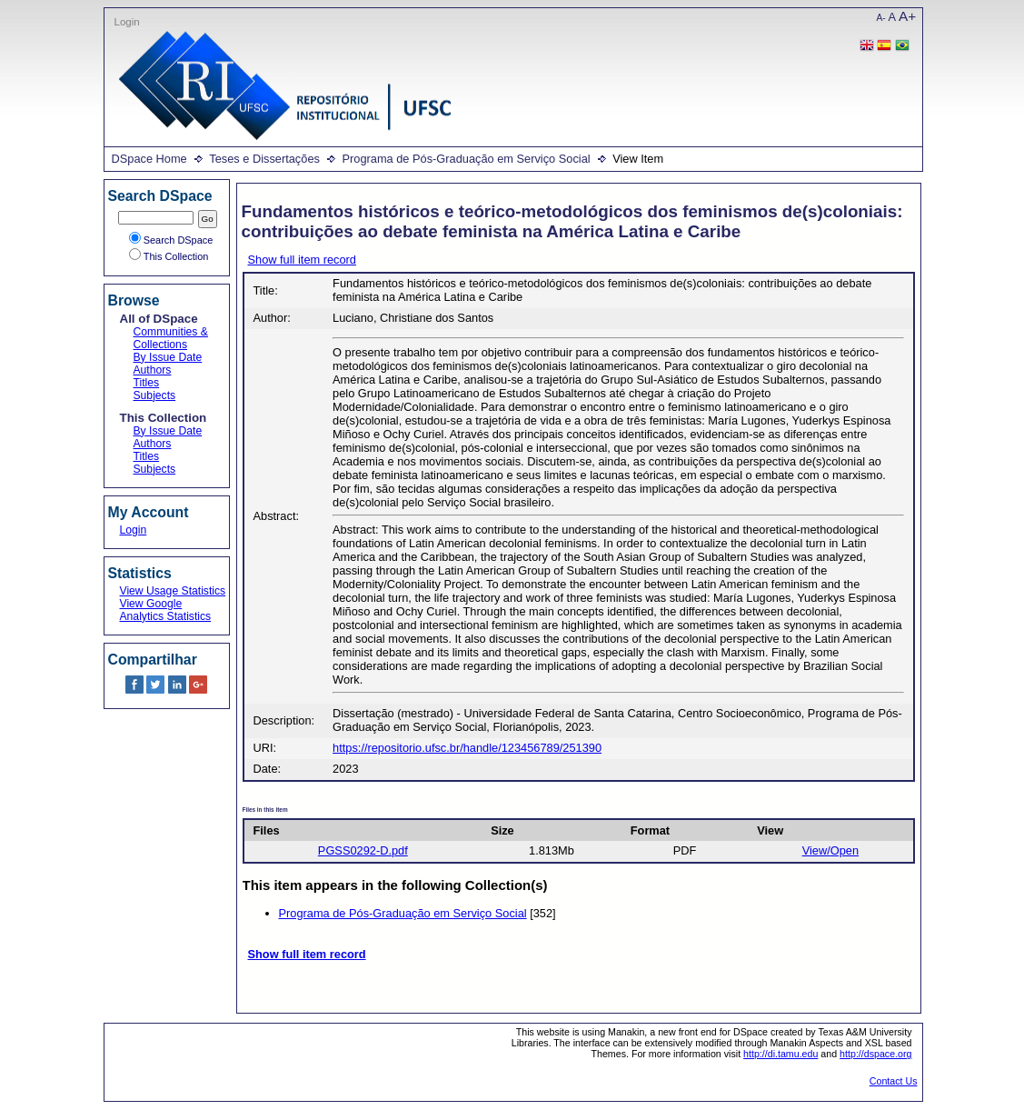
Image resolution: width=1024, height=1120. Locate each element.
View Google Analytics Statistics (166, 610)
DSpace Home (149, 158)
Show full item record (302, 259)
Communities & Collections (171, 338)
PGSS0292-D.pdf (363, 850)
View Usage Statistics (173, 591)
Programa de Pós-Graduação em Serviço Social (466, 158)
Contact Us (894, 1080)
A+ (907, 16)
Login (127, 21)
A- (881, 18)
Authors (153, 370)
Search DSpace (171, 240)
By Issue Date (168, 357)
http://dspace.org (875, 1053)
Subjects (155, 395)
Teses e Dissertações (264, 158)
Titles (147, 382)
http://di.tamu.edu (780, 1053)
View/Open (830, 850)
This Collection (169, 256)
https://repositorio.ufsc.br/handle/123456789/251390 (467, 748)
